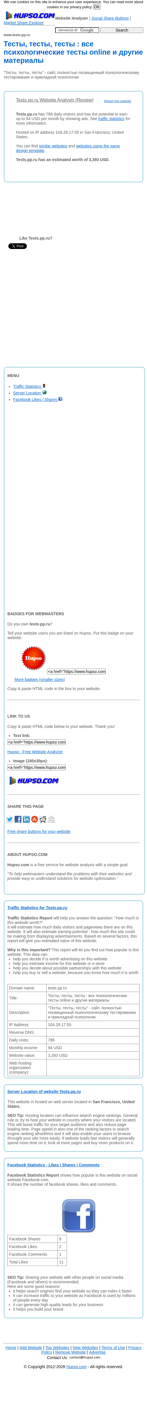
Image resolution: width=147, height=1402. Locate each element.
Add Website (30, 1347)
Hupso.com (76, 1366)
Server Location (30, 393)
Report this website (117, 101)
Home (11, 1347)
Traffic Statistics (29, 386)
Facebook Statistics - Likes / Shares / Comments (53, 1165)
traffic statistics (111, 118)
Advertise (97, 1352)
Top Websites (57, 1347)
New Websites (85, 1347)
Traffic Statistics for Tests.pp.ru (37, 907)
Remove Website (70, 1352)
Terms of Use (113, 1347)
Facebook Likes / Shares (38, 399)
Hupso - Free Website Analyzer (35, 752)
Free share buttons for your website (38, 831)
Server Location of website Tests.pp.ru (44, 1091)
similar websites (53, 146)
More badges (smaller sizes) (40, 679)
